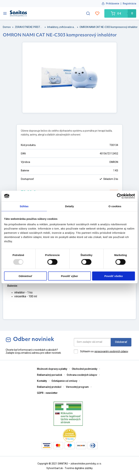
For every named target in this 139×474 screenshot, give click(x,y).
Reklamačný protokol (49, 386)
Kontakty (42, 380)
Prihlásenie (112, 3)
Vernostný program (77, 386)
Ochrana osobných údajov (82, 374)
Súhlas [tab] (24, 206)
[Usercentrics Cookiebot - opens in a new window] (119, 196)
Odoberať (121, 342)
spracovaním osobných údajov (111, 351)
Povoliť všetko (113, 276)
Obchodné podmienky (84, 368)
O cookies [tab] (114, 206)
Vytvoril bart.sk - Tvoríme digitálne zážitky (69, 468)
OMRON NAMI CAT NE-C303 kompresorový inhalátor (109, 27)
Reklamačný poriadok (49, 374)
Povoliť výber (69, 276)
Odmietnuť (25, 276)
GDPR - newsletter (47, 392)
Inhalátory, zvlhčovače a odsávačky (61, 27)
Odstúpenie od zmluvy (64, 380)
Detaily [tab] (69, 206)
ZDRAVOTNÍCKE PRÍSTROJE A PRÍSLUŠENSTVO (29, 27)
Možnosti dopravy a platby (52, 368)
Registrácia (129, 3)
